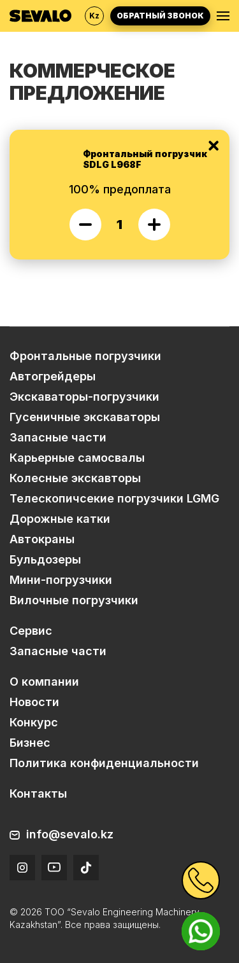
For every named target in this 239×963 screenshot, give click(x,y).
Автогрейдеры (53, 376)
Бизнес (30, 742)
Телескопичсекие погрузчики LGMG (114, 498)
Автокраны (42, 539)
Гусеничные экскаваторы (85, 417)
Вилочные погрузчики (74, 600)
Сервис (31, 630)
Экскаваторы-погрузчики (84, 396)
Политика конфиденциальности (104, 763)
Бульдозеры (45, 559)
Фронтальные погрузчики (85, 356)
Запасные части (58, 437)
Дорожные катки (60, 518)
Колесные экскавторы (75, 478)
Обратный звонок (160, 15)
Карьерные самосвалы (77, 457)
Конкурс (34, 722)
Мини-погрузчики (61, 579)
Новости (34, 702)
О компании (44, 681)
